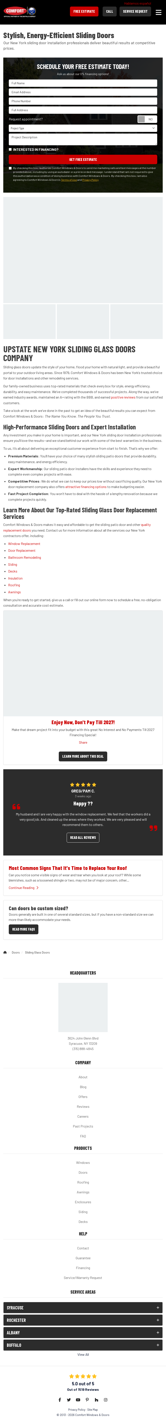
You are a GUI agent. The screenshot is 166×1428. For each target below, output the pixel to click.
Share (83, 742)
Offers (83, 1096)
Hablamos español (137, 3)
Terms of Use (69, 179)
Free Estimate (84, 11)
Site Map (92, 1409)
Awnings (14, 592)
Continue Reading (23, 887)
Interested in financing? (36, 149)
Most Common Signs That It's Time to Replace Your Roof (68, 868)
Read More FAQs (23, 929)
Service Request (135, 11)
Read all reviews (83, 837)
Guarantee (83, 1258)
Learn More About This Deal (83, 756)
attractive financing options (86, 487)
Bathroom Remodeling (24, 557)
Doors (83, 1172)
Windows (83, 1162)
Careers (83, 1116)
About (83, 1077)
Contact (83, 1248)
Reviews (83, 1106)
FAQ (83, 1136)
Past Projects (83, 1126)
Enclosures (83, 1202)
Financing (83, 1268)
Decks (12, 571)
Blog (83, 1087)
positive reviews (123, 397)
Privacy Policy (90, 179)
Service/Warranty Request (83, 1277)
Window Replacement (24, 543)
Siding (12, 564)
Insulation (15, 578)
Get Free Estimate (83, 159)
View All (83, 1354)
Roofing (14, 585)
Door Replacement (22, 550)
